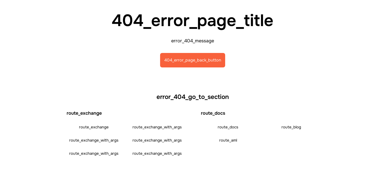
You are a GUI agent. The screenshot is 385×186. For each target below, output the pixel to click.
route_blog (291, 127)
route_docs (228, 127)
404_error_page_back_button (192, 60)
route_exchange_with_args (157, 127)
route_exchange (94, 127)
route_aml (228, 140)
